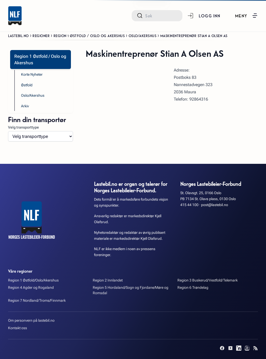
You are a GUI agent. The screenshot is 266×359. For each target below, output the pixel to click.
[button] (246, 15)
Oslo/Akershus (143, 35)
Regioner (41, 35)
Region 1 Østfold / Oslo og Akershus (89, 35)
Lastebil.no (18, 35)
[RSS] (255, 348)
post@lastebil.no (214, 205)
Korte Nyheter (32, 74)
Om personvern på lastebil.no (31, 320)
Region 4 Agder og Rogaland (31, 287)
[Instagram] (247, 348)
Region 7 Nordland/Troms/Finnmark (37, 300)
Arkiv (25, 106)
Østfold (26, 85)
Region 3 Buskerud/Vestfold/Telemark (207, 280)
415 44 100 (189, 205)
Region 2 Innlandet (108, 280)
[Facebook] (222, 348)
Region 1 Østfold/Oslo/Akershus (33, 280)
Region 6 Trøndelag (192, 287)
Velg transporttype (23, 127)
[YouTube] (230, 348)
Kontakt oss (17, 328)
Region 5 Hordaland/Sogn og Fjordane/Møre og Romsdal (130, 290)
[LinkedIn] (238, 348)
